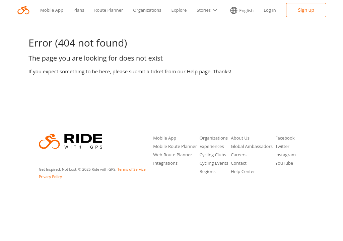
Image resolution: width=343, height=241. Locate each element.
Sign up (306, 10)
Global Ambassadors (252, 146)
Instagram (285, 155)
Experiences (212, 146)
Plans (78, 10)
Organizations (147, 10)
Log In (270, 10)
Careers (239, 155)
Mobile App (51, 10)
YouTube (284, 163)
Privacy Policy (50, 176)
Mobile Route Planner (175, 146)
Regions (208, 171)
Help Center (243, 171)
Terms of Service (131, 169)
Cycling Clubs (213, 155)
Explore (179, 10)
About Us (240, 138)
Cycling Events (214, 163)
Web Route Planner (172, 155)
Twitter (282, 146)
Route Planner (108, 10)
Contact (239, 163)
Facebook (285, 138)
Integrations (165, 163)
